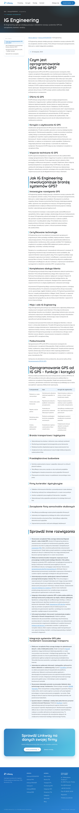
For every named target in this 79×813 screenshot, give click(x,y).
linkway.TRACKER (32, 783)
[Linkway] (8, 774)
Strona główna (32, 38)
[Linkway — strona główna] (8, 3)
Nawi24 (67, 649)
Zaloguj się (55, 3)
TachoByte (63, 667)
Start (5, 11)
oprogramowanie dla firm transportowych (44, 569)
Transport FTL (47, 783)
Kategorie (46, 795)
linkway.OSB (30, 792)
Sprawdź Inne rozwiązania (12, 54)
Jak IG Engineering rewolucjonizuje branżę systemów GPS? (14, 46)
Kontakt (42, 3)
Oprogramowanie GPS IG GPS (37, 361)
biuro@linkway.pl (66, 785)
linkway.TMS (30, 779)
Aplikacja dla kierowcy (38, 625)
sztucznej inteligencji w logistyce (41, 588)
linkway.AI (30, 786)
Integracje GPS (48, 789)
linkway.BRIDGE (31, 789)
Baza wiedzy (47, 776)
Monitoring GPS (48, 786)
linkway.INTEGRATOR (13, 11)
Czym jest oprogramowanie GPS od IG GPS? (14, 42)
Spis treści (46, 798)
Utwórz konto (68, 3)
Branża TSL (47, 779)
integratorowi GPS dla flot (57, 604)
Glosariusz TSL (48, 792)
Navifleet (59, 703)
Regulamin (64, 794)
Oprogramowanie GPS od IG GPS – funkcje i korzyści (14, 50)
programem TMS (37, 548)
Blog (45, 801)
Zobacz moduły (48, 751)
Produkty (20, 3)
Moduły (35, 3)
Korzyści (27, 3)
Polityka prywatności (67, 798)
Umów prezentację (32, 751)
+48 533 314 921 (65, 788)
